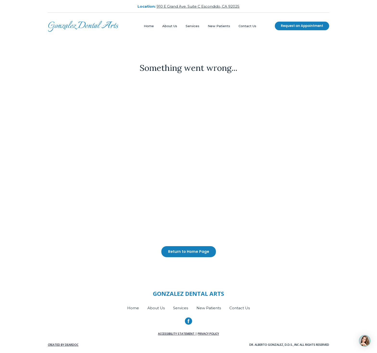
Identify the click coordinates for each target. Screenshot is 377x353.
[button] (302, 26)
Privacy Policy (208, 334)
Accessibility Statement (176, 334)
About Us (169, 26)
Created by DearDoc (63, 345)
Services (192, 26)
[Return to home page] (83, 26)
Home (149, 26)
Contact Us (247, 26)
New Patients (219, 26)
